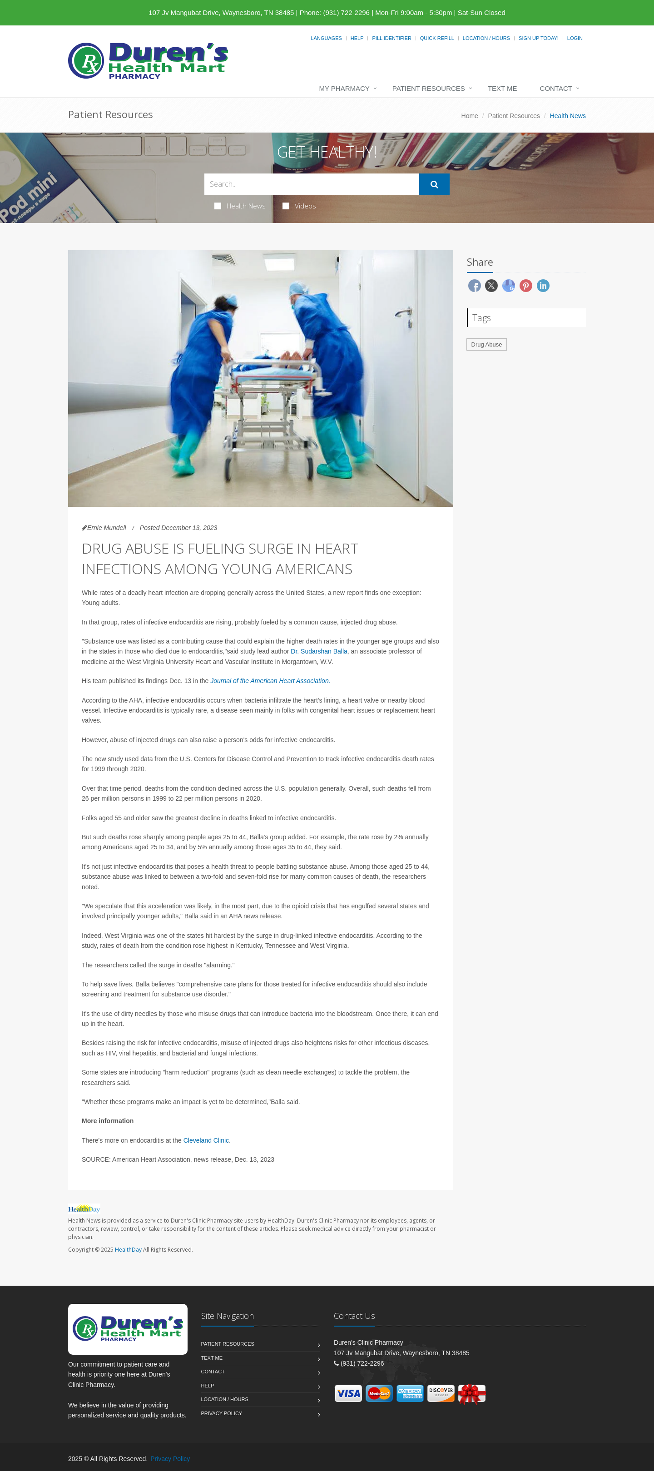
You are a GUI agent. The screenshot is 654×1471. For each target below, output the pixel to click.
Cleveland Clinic (206, 1140)
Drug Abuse (486, 344)
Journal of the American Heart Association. (270, 680)
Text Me (502, 88)
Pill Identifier (391, 38)
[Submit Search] (434, 184)
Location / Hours (486, 38)
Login (575, 38)
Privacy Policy (222, 1413)
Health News (240, 205)
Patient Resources (428, 88)
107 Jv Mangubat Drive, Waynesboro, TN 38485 (221, 12)
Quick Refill (437, 38)
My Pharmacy (344, 88)
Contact (556, 88)
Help (357, 38)
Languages (326, 38)
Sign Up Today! (539, 38)
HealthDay (128, 1249)
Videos (299, 205)
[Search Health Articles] (311, 184)
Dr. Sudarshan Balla (319, 651)
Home (469, 115)
